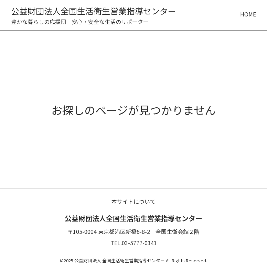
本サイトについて (133, 201)
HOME (248, 14)
